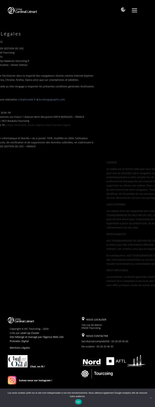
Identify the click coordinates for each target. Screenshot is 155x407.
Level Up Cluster (29, 333)
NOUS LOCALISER (96, 319)
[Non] (150, 398)
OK (78, 402)
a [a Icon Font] (134, 10)
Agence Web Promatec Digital (28, 125)
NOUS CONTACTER (97, 336)
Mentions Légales (20, 347)
